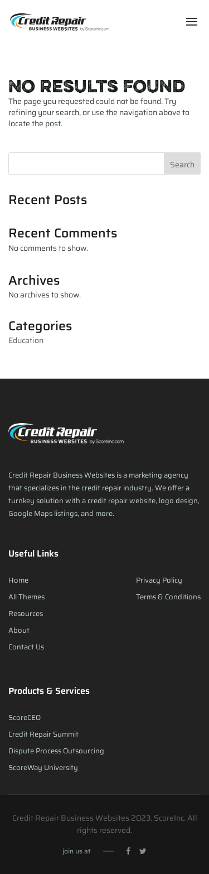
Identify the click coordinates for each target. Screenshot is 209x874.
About (19, 630)
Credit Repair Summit (43, 734)
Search (182, 164)
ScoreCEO (24, 717)
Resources (25, 613)
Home (18, 580)
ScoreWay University (43, 767)
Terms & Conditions (168, 597)
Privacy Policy (159, 580)
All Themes (26, 597)
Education (25, 340)
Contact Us (26, 647)
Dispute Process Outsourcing (56, 751)
